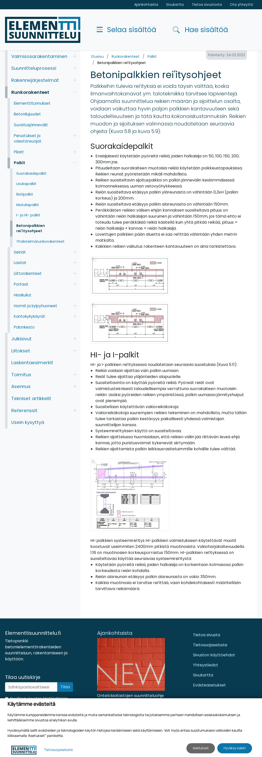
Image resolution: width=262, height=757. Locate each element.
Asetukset (201, 748)
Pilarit (19, 152)
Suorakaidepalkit (31, 173)
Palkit (152, 56)
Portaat (21, 284)
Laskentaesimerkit (32, 362)
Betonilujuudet (27, 114)
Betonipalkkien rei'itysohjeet (121, 62)
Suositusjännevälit (31, 125)
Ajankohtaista (146, 4)
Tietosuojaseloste (210, 645)
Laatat (20, 262)
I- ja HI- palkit (28, 215)
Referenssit (24, 410)
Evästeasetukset (209, 685)
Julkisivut (21, 339)
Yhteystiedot (205, 665)
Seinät (20, 252)
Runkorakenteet (126, 56)
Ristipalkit (24, 194)
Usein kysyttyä (27, 422)
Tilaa (65, 687)
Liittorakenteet (28, 273)
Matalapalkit (27, 204)
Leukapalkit (26, 183)
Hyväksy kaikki (235, 748)
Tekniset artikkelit (31, 398)
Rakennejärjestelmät (35, 80)
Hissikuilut (22, 295)
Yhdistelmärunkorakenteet (40, 241)
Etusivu (97, 56)
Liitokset (20, 351)
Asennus (21, 386)
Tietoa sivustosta (207, 4)
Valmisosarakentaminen (39, 56)
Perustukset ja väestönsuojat (27, 138)
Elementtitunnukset (32, 103)
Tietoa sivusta (206, 635)
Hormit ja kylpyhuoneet (35, 305)
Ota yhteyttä (241, 4)
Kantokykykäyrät (29, 316)
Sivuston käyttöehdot (214, 655)
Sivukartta (175, 4)
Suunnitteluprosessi (33, 68)
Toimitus (21, 374)
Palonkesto (24, 327)
